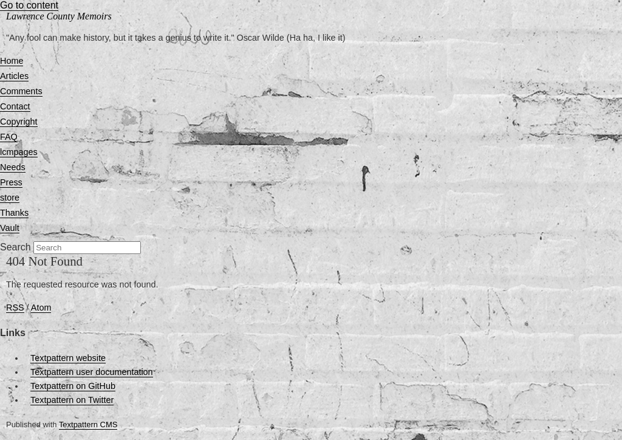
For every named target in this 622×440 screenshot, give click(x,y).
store (9, 197)
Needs (13, 167)
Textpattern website (68, 358)
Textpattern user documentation (91, 372)
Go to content (29, 5)
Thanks (14, 213)
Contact (15, 106)
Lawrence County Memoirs (59, 16)
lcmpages (19, 152)
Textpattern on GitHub (72, 386)
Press (11, 182)
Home (11, 61)
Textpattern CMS (88, 424)
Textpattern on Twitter (72, 400)
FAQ (9, 137)
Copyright (19, 121)
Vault (9, 228)
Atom (41, 307)
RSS (15, 307)
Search (15, 247)
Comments (21, 91)
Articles (14, 76)
